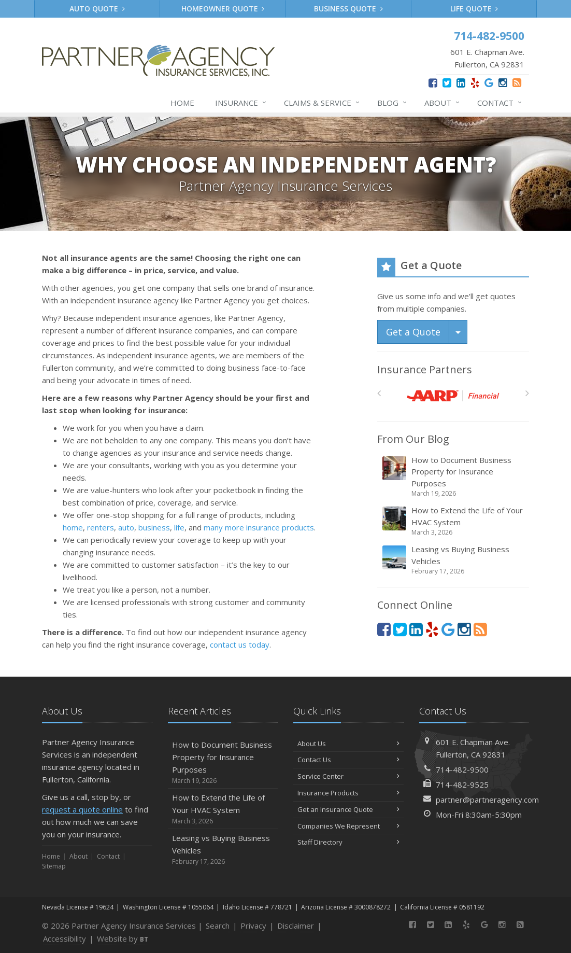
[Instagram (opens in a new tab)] (502, 83)
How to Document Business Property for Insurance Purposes (453, 477)
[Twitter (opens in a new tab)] (446, 83)
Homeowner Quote (223, 8)
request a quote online (82, 809)
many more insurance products (259, 527)
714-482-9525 (462, 784)
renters (100, 527)
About (442, 102)
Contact (500, 102)
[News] (516, 83)
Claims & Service (322, 102)
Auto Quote (97, 8)
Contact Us (348, 759)
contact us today (239, 644)
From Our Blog (413, 439)
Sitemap (54, 866)
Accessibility (64, 938)
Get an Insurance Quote (348, 809)
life (179, 527)
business (154, 527)
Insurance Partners (424, 369)
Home (182, 102)
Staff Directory (348, 842)
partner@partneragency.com (487, 799)
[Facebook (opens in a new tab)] (433, 83)
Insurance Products (348, 792)
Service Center (348, 776)
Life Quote (474, 8)
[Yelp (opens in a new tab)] (474, 83)
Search (218, 925)
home (73, 527)
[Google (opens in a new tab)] (488, 83)
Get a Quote (413, 332)
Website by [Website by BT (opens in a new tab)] (122, 938)
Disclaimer (295, 925)
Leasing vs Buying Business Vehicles (453, 560)
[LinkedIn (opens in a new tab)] (460, 83)
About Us (348, 743)
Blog (392, 102)
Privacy (253, 925)
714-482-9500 (462, 769)
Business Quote (348, 8)
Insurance (241, 102)
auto (126, 527)
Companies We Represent (348, 826)
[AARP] (453, 396)
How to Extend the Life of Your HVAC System (453, 521)
